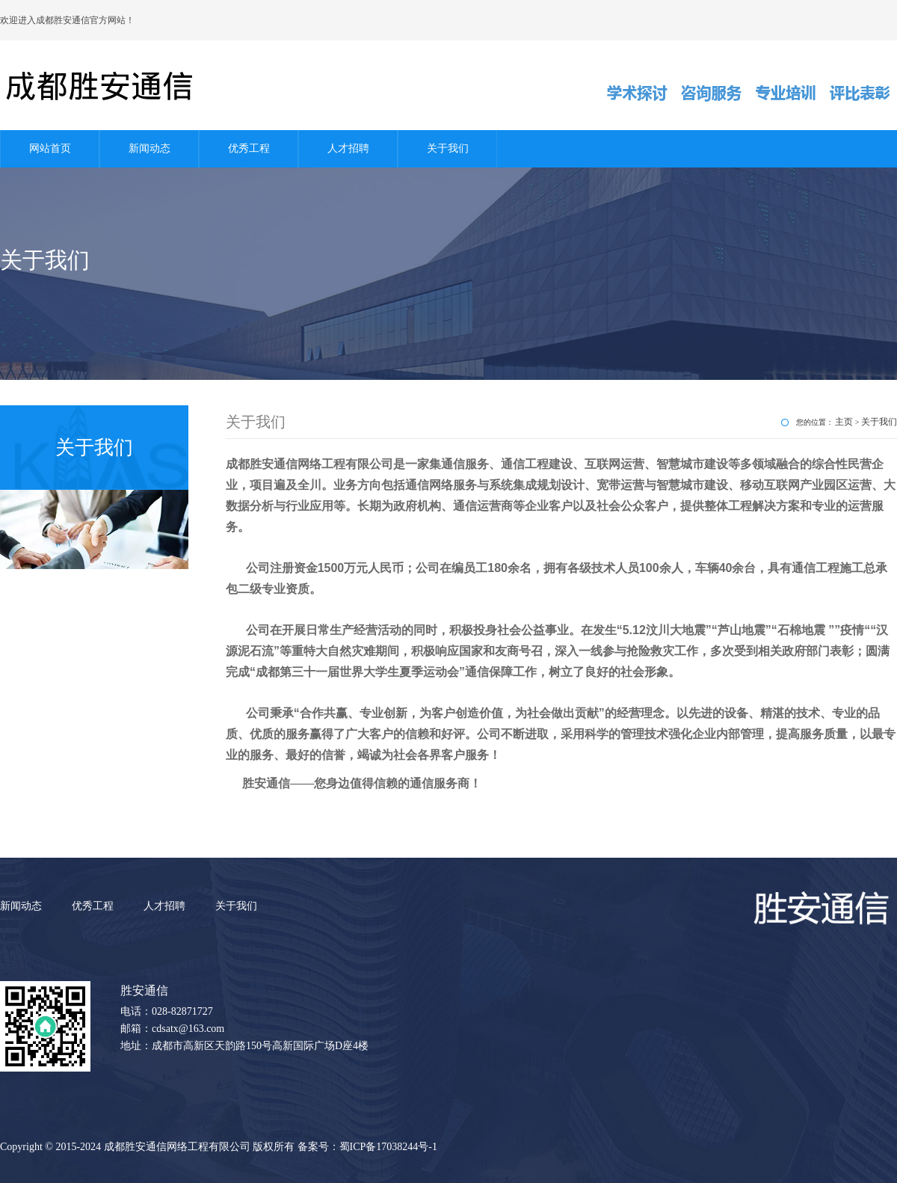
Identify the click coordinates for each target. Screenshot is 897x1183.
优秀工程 (249, 148)
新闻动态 (149, 148)
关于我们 (448, 148)
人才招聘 (348, 148)
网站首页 (50, 148)
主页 (844, 422)
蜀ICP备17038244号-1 (388, 1146)
